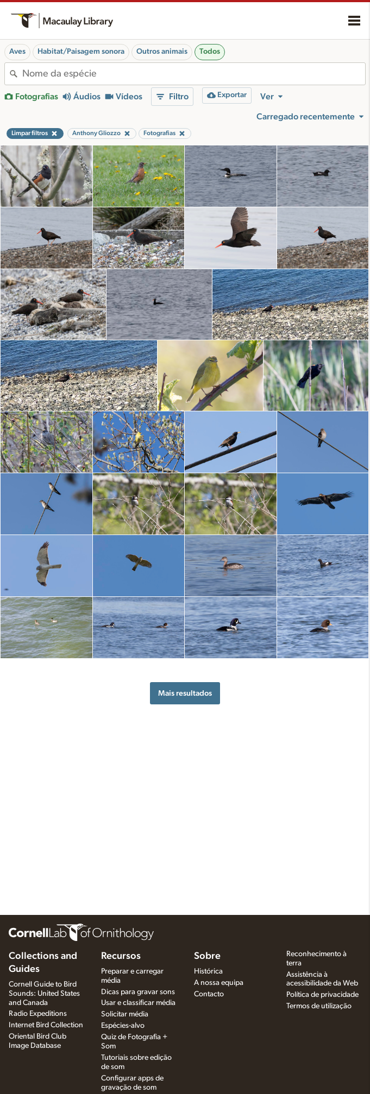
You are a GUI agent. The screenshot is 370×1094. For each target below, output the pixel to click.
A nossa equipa (218, 983)
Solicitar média (124, 1014)
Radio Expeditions (38, 1013)
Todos (209, 51)
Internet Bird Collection (46, 1025)
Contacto (209, 994)
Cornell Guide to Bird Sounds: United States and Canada (44, 994)
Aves (17, 51)
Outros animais (161, 51)
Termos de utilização (319, 1006)
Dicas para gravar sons (138, 992)
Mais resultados (185, 693)
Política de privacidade (322, 994)
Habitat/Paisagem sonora (80, 51)
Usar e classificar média (138, 1003)
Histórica (208, 971)
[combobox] (193, 74)
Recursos (121, 956)
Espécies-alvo (123, 1025)
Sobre (207, 956)
